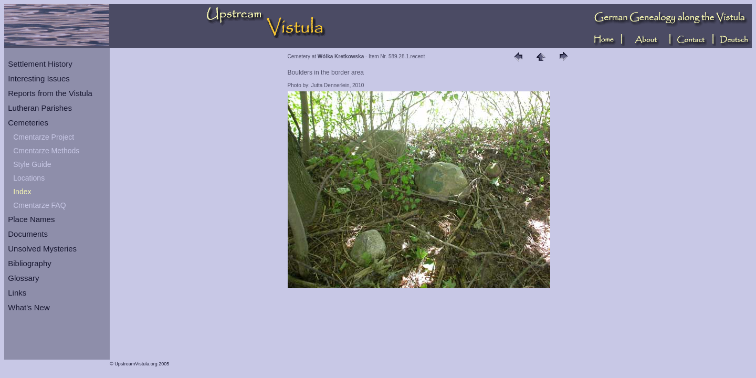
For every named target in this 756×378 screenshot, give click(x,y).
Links (17, 292)
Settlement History (40, 63)
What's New (29, 307)
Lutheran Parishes (40, 107)
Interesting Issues (39, 78)
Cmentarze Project (43, 137)
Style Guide (32, 164)
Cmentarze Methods (46, 150)
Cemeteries (28, 122)
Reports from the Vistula (50, 93)
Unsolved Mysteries (42, 248)
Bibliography (29, 263)
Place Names (31, 219)
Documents (28, 233)
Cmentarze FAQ (39, 205)
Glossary (23, 278)
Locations (29, 178)
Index (22, 191)
